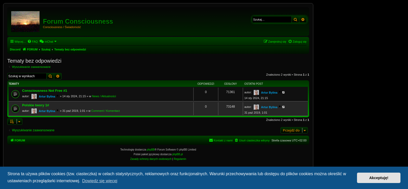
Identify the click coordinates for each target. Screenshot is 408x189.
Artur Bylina (47, 96)
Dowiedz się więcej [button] (99, 181)
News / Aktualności (104, 96)
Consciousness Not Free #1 (44, 91)
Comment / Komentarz (105, 110)
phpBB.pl (177, 154)
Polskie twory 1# (35, 105)
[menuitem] (32, 41)
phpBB (151, 149)
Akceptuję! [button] (378, 178)
